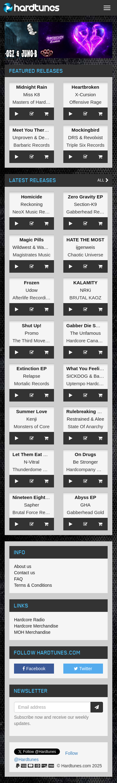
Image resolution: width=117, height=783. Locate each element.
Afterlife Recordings (32, 297)
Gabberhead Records (88, 211)
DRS (73, 137)
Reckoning (32, 204)
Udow (31, 290)
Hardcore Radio (29, 619)
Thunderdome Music (33, 469)
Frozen (31, 282)
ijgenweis (85, 247)
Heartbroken (85, 87)
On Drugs (85, 454)
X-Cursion (85, 94)
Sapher (31, 504)
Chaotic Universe (85, 254)
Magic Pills (31, 239)
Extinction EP (32, 368)
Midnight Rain (31, 87)
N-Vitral (31, 462)
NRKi (85, 290)
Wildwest (21, 247)
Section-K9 (85, 204)
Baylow (101, 376)
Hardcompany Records (90, 469)
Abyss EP (85, 497)
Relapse (31, 376)
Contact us (24, 572)
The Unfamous (85, 333)
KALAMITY (85, 282)
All (103, 180)
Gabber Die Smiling (88, 325)
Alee (99, 419)
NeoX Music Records (34, 211)
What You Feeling (85, 368)
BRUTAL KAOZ (85, 297)
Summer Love (31, 411)
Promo (31, 333)
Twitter (83, 668)
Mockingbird (85, 130)
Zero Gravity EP (85, 196)
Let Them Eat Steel (33, 454)
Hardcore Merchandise (36, 625)
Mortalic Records (31, 383)
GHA (85, 504)
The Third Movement (34, 340)
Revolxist (93, 137)
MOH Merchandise (32, 632)
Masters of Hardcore (33, 102)
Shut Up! (31, 325)
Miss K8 (31, 94)
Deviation (48, 137)
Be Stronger (85, 462)
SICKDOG (77, 376)
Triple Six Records (85, 145)
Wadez (44, 247)
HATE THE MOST (85, 239)
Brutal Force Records (34, 512)
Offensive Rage (85, 102)
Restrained (78, 419)
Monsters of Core (32, 426)
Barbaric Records (31, 145)
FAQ (18, 578)
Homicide (31, 196)
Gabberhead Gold (85, 512)
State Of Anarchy (85, 426)
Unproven (22, 137)
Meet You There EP (33, 130)
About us (22, 566)
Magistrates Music (32, 254)
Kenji (32, 419)
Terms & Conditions (33, 585)
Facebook (33, 668)
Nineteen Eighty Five (35, 497)
